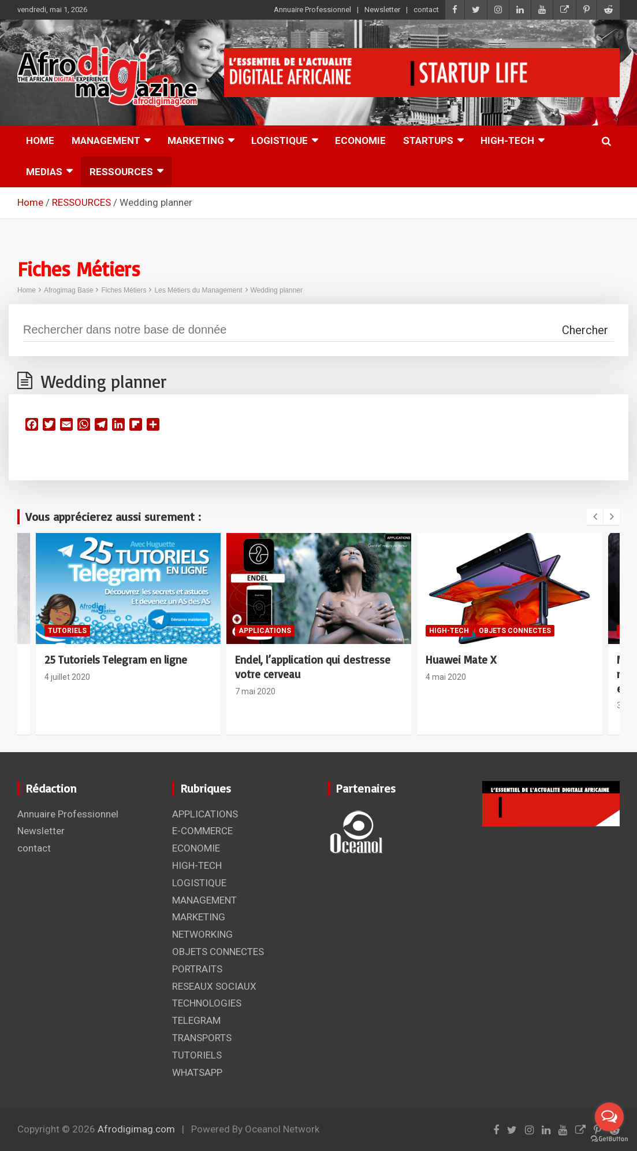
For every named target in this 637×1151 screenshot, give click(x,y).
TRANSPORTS (202, 1037)
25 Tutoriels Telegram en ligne (115, 660)
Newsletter (382, 9)
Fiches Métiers (123, 290)
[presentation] (595, 517)
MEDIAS (44, 171)
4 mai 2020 (446, 677)
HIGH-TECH (507, 140)
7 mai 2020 (255, 691)
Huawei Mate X (461, 660)
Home (26, 290)
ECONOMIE (360, 140)
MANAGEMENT (106, 140)
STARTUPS (428, 140)
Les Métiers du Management (198, 290)
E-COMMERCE (202, 831)
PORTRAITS (197, 969)
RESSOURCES (121, 171)
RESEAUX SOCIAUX (214, 986)
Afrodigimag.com (136, 1129)
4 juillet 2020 (67, 677)
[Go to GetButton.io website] (609, 1139)
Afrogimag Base (68, 290)
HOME (40, 140)
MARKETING (195, 140)
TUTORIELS (67, 631)
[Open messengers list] (609, 1116)
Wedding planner (277, 290)
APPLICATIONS (265, 631)
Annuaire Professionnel (312, 9)
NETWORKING (202, 934)
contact (426, 9)
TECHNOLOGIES (206, 1003)
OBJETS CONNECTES (515, 631)
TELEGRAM (196, 1020)
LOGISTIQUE (279, 140)
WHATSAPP (197, 1072)
